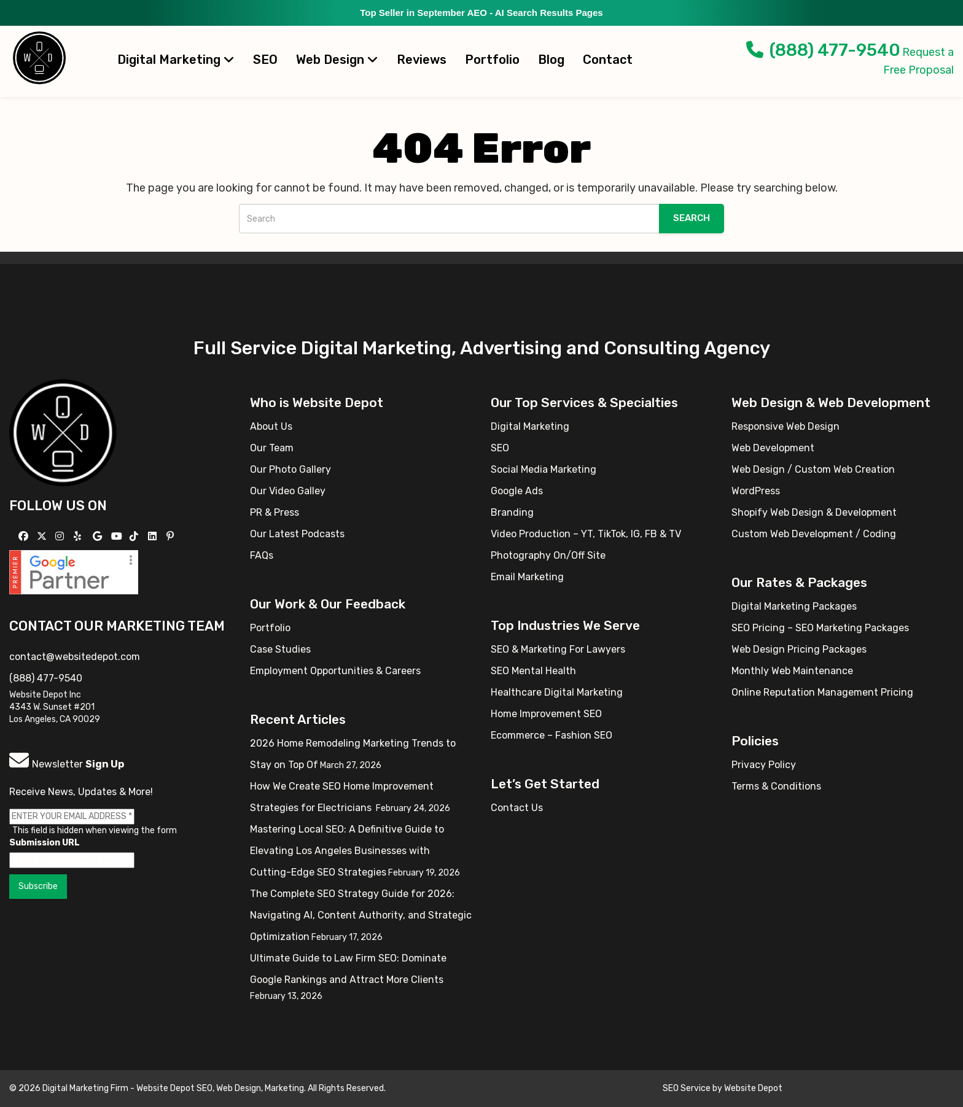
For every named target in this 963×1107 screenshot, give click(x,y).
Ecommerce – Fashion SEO (551, 735)
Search (691, 217)
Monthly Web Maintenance (792, 671)
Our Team (272, 448)
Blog (551, 59)
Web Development (772, 448)
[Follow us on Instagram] (61, 536)
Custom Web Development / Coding (813, 534)
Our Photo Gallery (290, 469)
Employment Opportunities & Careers (335, 671)
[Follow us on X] (43, 536)
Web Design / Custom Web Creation (813, 469)
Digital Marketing (176, 59)
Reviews (421, 59)
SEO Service (687, 1088)
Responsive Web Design (785, 426)
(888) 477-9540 (823, 50)
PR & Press (274, 512)
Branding (512, 512)
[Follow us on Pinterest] (171, 536)
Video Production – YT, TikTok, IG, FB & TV (586, 534)
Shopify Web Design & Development (814, 512)
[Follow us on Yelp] (79, 536)
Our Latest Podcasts (297, 534)
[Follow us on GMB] (99, 536)
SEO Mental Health (533, 671)
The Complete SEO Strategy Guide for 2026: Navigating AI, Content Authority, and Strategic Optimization (361, 915)
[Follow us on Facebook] (24, 536)
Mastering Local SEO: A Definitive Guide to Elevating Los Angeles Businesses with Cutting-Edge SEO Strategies (347, 850)
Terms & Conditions (776, 786)
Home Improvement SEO (546, 714)
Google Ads (517, 491)
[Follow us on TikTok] (135, 536)
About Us (271, 426)
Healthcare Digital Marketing (557, 692)
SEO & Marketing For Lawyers (558, 649)
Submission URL (44, 842)
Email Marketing (527, 577)
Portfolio (492, 59)
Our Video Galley (288, 491)
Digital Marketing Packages (794, 606)
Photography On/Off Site (548, 555)
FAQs (261, 555)
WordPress (755, 491)
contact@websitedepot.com (74, 656)
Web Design (337, 59)
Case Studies (280, 649)
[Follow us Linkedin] (154, 536)
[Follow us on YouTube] (118, 536)
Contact (608, 59)
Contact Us (517, 808)
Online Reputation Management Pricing (822, 692)
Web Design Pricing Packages (799, 649)
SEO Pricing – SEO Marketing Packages (820, 628)
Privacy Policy (763, 765)
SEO (265, 59)
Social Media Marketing (543, 469)
